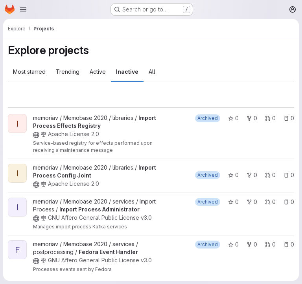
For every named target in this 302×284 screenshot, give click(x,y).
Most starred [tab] (29, 71)
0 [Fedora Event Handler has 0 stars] (233, 244)
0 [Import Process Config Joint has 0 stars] (233, 175)
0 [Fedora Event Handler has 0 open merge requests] (270, 244)
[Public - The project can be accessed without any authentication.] (36, 135)
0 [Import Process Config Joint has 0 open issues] (289, 175)
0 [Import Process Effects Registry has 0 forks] (252, 118)
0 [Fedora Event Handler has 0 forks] (252, 244)
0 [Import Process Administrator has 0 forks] (252, 201)
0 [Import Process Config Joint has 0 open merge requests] (270, 175)
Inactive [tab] (127, 71)
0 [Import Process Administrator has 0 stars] (233, 201)
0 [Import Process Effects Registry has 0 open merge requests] (270, 118)
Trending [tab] (67, 71)
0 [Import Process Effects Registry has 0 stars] (233, 118)
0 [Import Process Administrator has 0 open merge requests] (270, 201)
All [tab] (152, 71)
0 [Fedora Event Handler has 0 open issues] (289, 244)
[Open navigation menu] (23, 9)
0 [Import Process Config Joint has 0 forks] (252, 175)
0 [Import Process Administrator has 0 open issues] (289, 201)
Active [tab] (98, 71)
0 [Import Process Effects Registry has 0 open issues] (289, 118)
